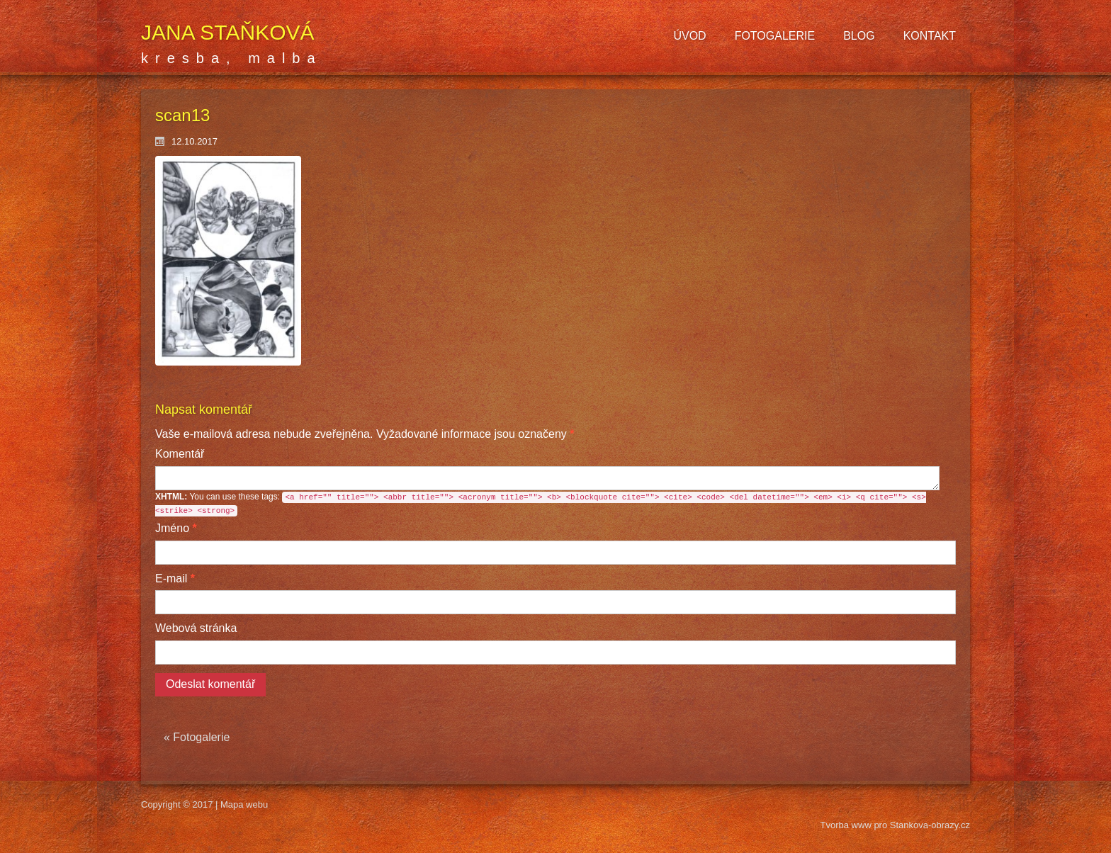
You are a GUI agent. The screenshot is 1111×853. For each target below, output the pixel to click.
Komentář (179, 454)
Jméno (176, 528)
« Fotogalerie (197, 737)
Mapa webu (244, 804)
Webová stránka (196, 628)
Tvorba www (847, 825)
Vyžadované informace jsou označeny (364, 434)
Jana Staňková (228, 32)
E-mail (175, 578)
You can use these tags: (540, 504)
